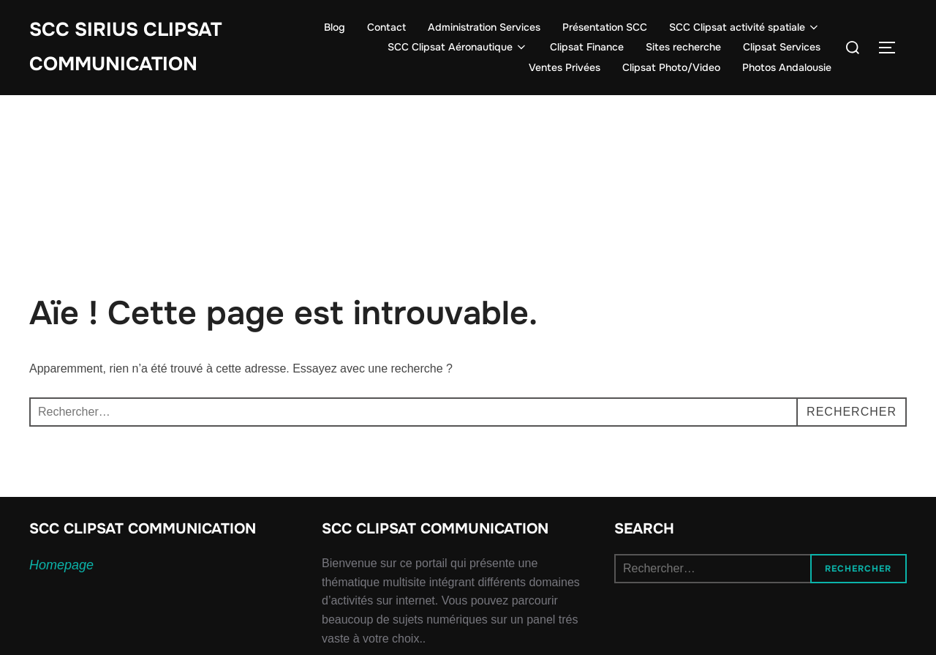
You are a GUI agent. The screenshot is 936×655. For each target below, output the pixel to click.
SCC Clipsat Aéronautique (458, 46)
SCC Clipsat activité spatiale (745, 27)
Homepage (61, 565)
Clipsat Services (781, 46)
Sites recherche (683, 46)
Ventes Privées (564, 67)
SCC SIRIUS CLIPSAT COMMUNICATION (125, 47)
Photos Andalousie (786, 67)
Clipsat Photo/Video (671, 67)
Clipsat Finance (587, 46)
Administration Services (484, 27)
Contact (386, 27)
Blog (334, 27)
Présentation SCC (604, 27)
